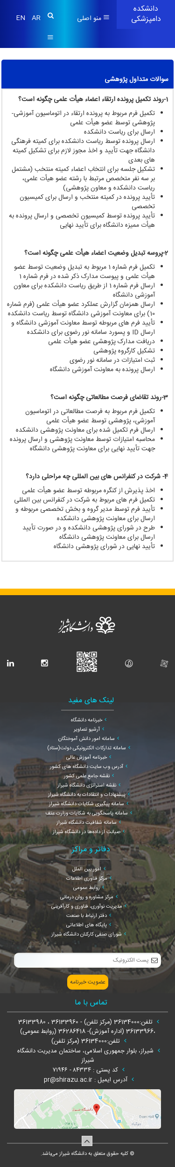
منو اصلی (93, 18)
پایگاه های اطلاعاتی (86, 925)
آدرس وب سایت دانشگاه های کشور (86, 767)
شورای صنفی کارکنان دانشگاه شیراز (86, 934)
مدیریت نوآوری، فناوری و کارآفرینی (86, 906)
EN (21, 18)
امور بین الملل (86, 869)
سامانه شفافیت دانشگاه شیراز (86, 823)
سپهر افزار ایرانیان (75, 1162)
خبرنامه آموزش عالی (86, 757)
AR (36, 18)
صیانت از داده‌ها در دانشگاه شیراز (86, 832)
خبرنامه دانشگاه (86, 720)
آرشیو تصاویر (87, 730)
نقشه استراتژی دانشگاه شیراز (86, 785)
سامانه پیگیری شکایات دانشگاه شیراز (86, 804)
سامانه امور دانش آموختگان (86, 739)
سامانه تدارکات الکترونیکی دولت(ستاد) (86, 748)
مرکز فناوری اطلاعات (86, 879)
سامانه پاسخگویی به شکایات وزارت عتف (86, 813)
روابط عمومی (86, 888)
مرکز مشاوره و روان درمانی (86, 897)
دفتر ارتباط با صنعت (86, 916)
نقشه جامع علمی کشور (87, 776)
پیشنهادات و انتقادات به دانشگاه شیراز (87, 795)
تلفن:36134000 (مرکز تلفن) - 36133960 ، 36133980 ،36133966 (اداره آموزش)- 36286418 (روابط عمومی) (86, 1027)
